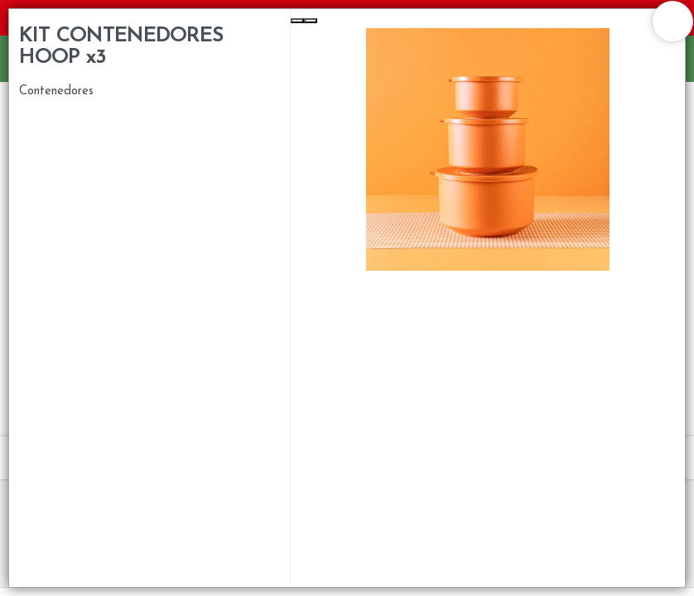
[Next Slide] (310, 20)
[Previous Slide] (297, 20)
